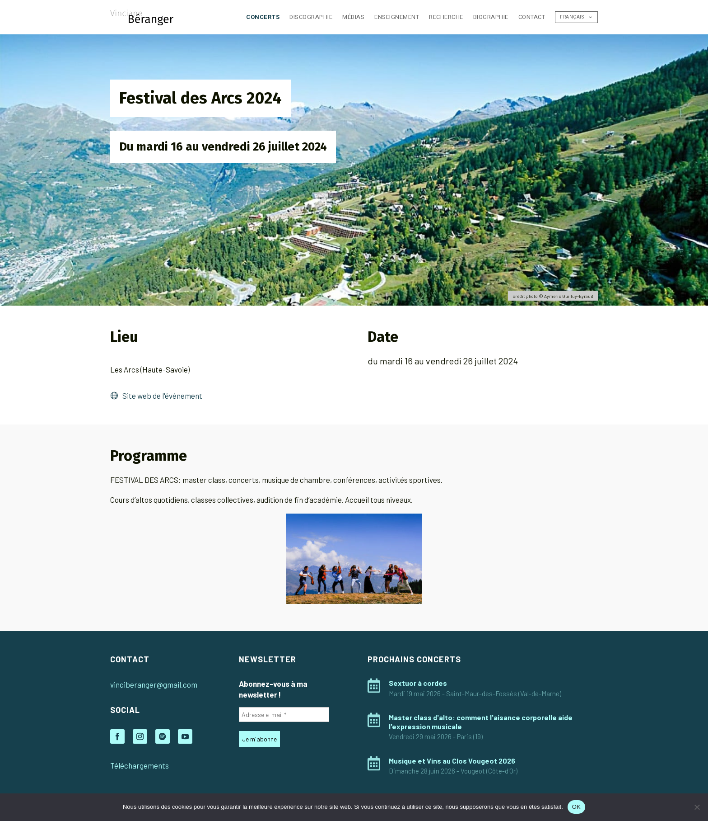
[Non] (696, 807)
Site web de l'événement (162, 395)
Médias (353, 17)
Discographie (310, 17)
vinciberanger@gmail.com (153, 684)
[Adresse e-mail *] (284, 714)
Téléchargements (139, 765)
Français (572, 17)
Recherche (446, 17)
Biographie (490, 17)
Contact (531, 17)
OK (576, 806)
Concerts (262, 17)
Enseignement (396, 17)
